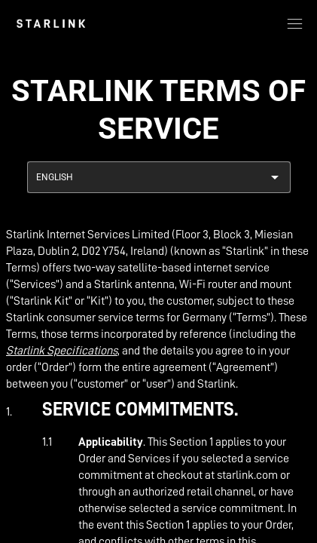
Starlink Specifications (61, 351)
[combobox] (159, 177)
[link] (51, 23)
